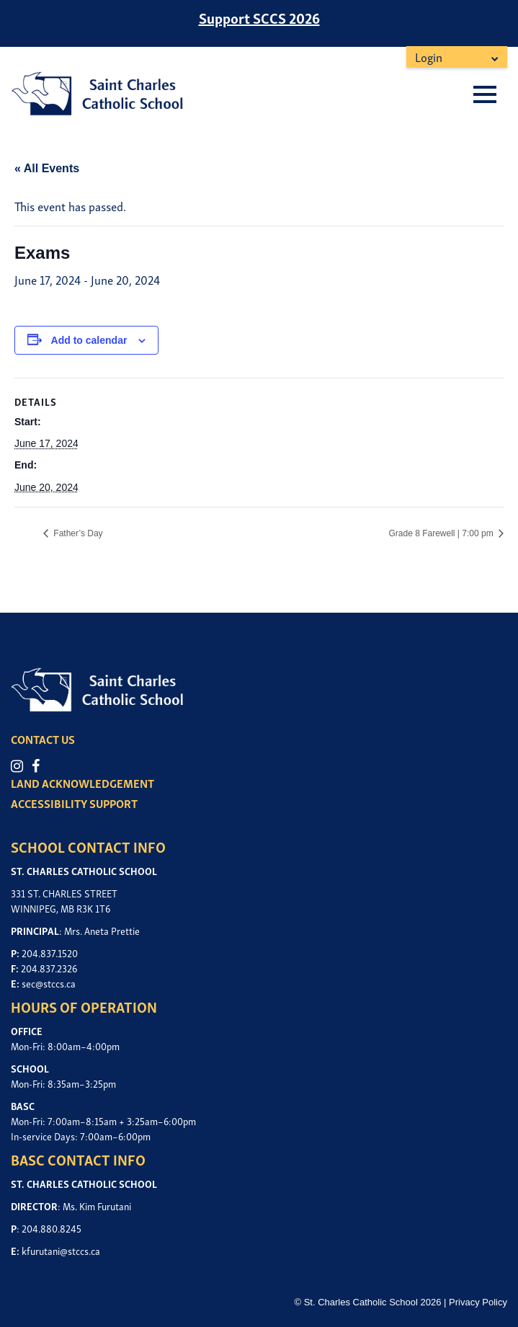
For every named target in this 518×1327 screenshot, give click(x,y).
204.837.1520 (50, 952)
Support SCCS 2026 (259, 17)
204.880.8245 (51, 1228)
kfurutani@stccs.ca (61, 1250)
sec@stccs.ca (49, 983)
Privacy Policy (478, 1302)
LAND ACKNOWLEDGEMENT (82, 782)
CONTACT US (43, 738)
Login (428, 56)
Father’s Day (77, 533)
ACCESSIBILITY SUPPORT (74, 803)
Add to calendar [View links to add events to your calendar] (89, 340)
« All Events (46, 168)
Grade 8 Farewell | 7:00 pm (442, 533)
